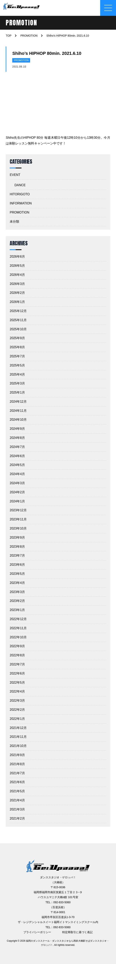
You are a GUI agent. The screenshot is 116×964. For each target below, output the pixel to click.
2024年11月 (18, 410)
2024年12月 (18, 401)
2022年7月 (17, 664)
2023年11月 (18, 519)
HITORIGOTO (20, 194)
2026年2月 (17, 292)
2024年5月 (17, 465)
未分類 (14, 221)
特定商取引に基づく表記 (77, 932)
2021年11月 (18, 736)
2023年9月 (17, 537)
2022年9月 (17, 646)
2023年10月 (18, 528)
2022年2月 (17, 709)
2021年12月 (18, 728)
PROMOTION (21, 60)
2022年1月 (17, 718)
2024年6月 (17, 456)
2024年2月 (17, 492)
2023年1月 (17, 610)
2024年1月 (17, 501)
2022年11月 (18, 628)
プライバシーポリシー (37, 932)
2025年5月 (17, 365)
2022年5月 (17, 682)
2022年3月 (17, 700)
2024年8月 (17, 437)
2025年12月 (18, 311)
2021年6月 (17, 782)
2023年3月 (17, 592)
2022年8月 (17, 655)
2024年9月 (17, 428)
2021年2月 (17, 818)
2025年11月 (18, 320)
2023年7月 (17, 555)
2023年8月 (17, 546)
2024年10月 (18, 419)
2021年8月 (17, 764)
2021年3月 (17, 809)
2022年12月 (18, 619)
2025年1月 (17, 392)
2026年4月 (17, 274)
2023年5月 (17, 573)
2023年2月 (17, 600)
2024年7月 (17, 447)
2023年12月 (18, 510)
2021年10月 (18, 746)
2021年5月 (17, 791)
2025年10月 (18, 329)
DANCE (20, 185)
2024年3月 (17, 483)
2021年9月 (17, 755)
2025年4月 (17, 374)
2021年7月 (17, 773)
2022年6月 (17, 673)
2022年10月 (18, 637)
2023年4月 (17, 582)
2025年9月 (17, 338)
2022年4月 (17, 691)
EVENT (15, 174)
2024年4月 (17, 474)
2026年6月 (17, 256)
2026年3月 (17, 284)
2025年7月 (17, 356)
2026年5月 (17, 265)
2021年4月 (17, 800)
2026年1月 (17, 302)
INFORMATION (21, 203)
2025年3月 (17, 383)
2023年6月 (17, 564)
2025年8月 (17, 347)
